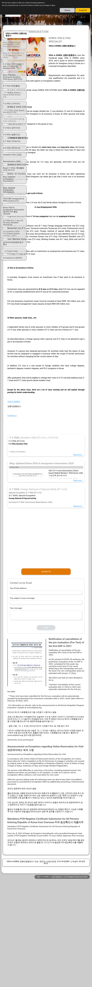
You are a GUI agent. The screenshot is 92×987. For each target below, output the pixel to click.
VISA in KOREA (39, 451)
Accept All (83, 10)
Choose (67, 10)
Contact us (37, 464)
